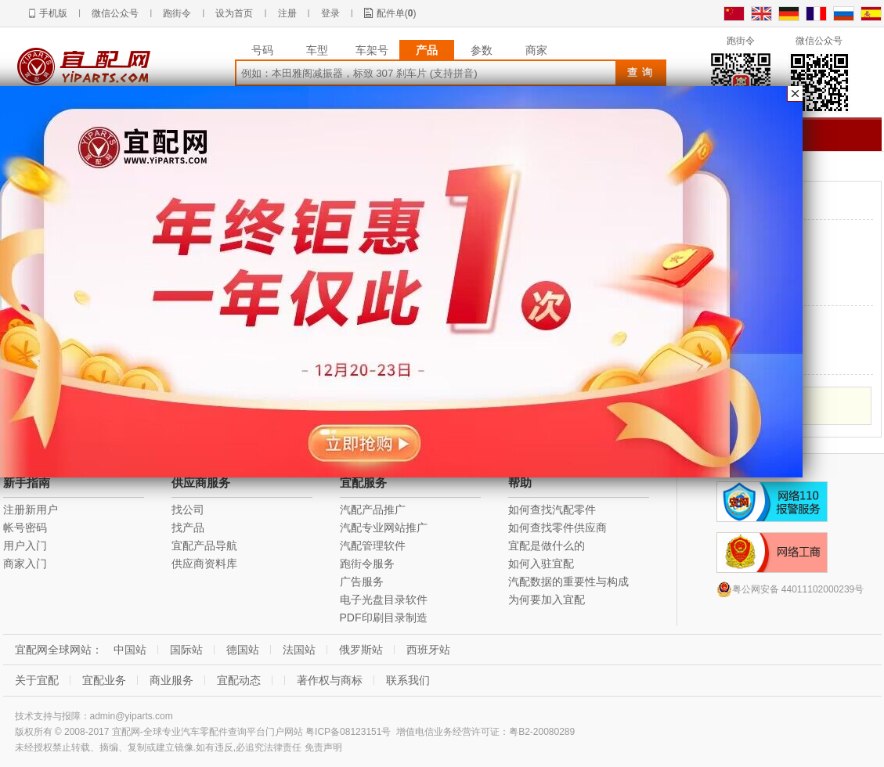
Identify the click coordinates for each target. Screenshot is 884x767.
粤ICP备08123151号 (348, 731)
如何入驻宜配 (541, 563)
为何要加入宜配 (546, 599)
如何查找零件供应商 (557, 527)
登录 (330, 13)
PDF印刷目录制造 (384, 617)
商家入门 (25, 563)
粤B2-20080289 (542, 731)
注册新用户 (30, 509)
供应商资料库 (204, 563)
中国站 (130, 649)
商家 (536, 50)
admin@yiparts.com (131, 716)
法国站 (299, 649)
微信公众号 (115, 13)
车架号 (371, 50)
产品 (427, 50)
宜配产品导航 (204, 545)
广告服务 (362, 581)
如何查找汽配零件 (552, 509)
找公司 (187, 509)
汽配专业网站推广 (384, 527)
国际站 (186, 649)
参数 (482, 50)
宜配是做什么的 (546, 545)
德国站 (242, 649)
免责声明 (323, 747)
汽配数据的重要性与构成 (568, 581)
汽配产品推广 (373, 509)
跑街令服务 (367, 563)
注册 (287, 13)
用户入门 (25, 545)
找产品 (187, 527)
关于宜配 (37, 680)
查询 (642, 72)
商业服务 (171, 680)
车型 (317, 50)
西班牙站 (428, 649)
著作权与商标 (330, 680)
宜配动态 (239, 680)
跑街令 (177, 13)
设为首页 (234, 13)
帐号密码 (25, 527)
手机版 (53, 13)
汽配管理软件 (373, 545)
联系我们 (408, 680)
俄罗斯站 (361, 649)
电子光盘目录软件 (384, 599)
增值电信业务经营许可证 (448, 731)
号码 (262, 50)
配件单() (397, 13)
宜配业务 (104, 680)
